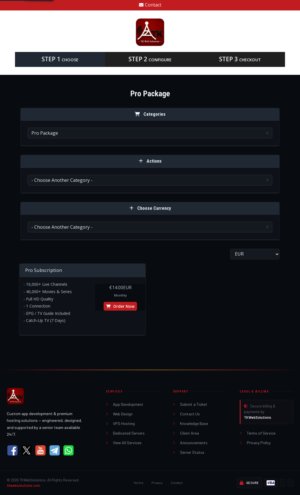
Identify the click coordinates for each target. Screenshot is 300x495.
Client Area (186, 433)
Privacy (157, 483)
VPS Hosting (120, 423)
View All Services (124, 442)
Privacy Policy (255, 442)
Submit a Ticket (190, 404)
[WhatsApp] (68, 450)
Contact (150, 5)
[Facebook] (12, 450)
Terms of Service (257, 433)
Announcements (190, 442)
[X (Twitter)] (26, 450)
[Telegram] (54, 450)
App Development (124, 404)
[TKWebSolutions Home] (49, 396)
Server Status (188, 452)
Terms (138, 483)
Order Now (120, 306)
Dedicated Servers (125, 433)
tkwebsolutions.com (23, 485)
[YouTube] (40, 450)
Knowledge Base (190, 423)
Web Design (119, 413)
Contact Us (186, 413)
